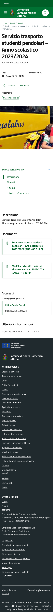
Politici (5, 389)
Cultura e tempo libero (12, 434)
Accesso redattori (43, 609)
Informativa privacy (11, 563)
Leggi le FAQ (8, 540)
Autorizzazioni (8, 425)
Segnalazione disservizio (13, 549)
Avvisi (4, 487)
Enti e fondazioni (10, 385)
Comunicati (7, 483)
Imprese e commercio (12, 447)
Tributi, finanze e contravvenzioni (18, 461)
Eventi (5, 506)
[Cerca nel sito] (45, 12)
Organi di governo (10, 371)
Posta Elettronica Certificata (15, 531)
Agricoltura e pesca (11, 407)
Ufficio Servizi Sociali (15, 305)
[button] (8, 3)
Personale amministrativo (14, 394)
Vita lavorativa (9, 470)
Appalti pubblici (9, 420)
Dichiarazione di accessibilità (15, 572)
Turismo (5, 465)
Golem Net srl (22, 606)
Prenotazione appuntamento (15, 545)
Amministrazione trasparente (16, 558)
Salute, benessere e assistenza (16, 456)
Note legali (7, 567)
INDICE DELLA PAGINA (13, 169)
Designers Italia (24, 609)
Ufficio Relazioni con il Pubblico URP (19, 527)
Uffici (4, 380)
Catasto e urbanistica (12, 429)
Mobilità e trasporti (11, 452)
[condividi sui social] (8, 85)
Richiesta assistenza (11, 554)
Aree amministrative (11, 376)
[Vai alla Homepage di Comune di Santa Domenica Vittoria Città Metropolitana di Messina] (24, 12)
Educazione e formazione (14, 438)
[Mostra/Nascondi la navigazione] (5, 12)
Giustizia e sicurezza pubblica (16, 443)
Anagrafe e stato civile (12, 416)
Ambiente (6, 411)
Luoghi (5, 501)
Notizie (5, 478)
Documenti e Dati (10, 398)
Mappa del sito (9, 590)
